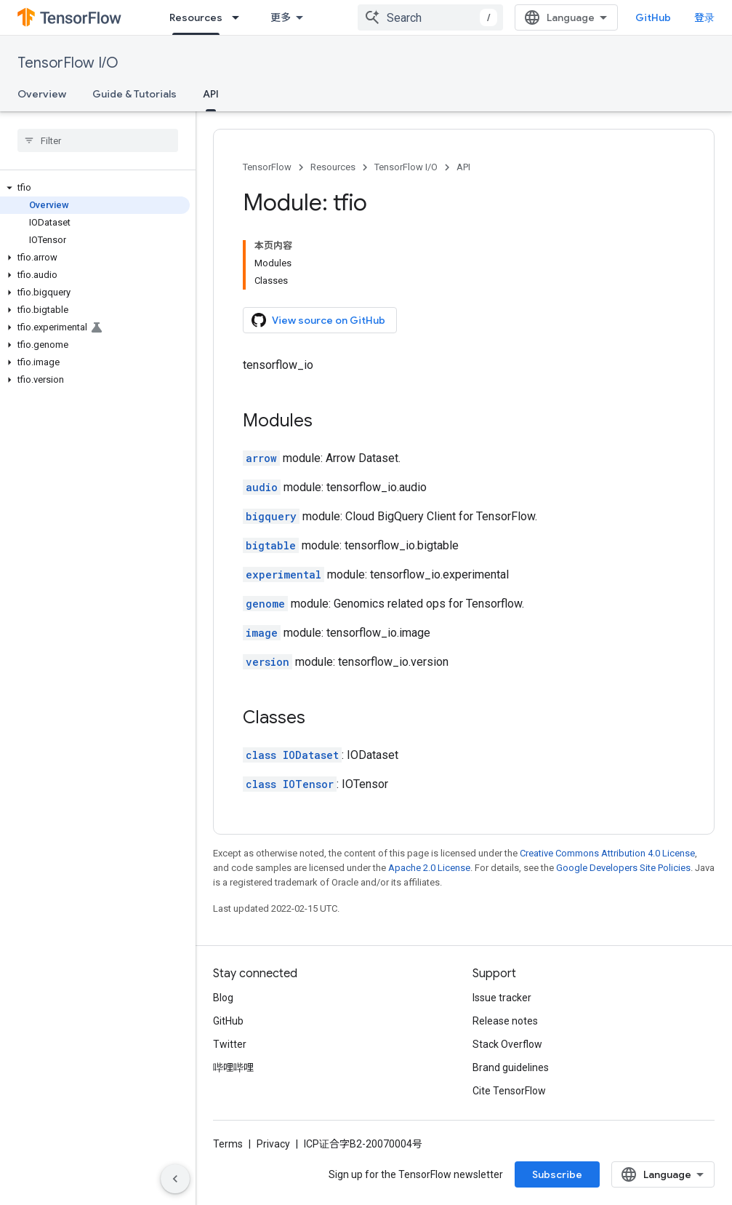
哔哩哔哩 (233, 1067)
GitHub (653, 17)
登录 (704, 17)
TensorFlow (267, 167)
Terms (228, 1144)
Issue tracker (501, 997)
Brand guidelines (510, 1067)
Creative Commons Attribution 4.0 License (607, 853)
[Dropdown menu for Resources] (239, 17)
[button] (95, 187)
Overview (41, 93)
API (463, 167)
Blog (223, 997)
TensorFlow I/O (67, 63)
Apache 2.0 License (429, 867)
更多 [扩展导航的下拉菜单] (280, 17)
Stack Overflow (507, 1044)
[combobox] (430, 17)
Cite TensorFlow (509, 1091)
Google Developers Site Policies (623, 867)
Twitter (229, 1044)
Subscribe (557, 1174)
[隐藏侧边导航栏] (175, 1178)
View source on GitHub (318, 320)
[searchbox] (97, 140)
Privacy (273, 1144)
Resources (332, 167)
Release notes (505, 1021)
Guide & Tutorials (134, 93)
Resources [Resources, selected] (195, 17)
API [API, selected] (211, 93)
